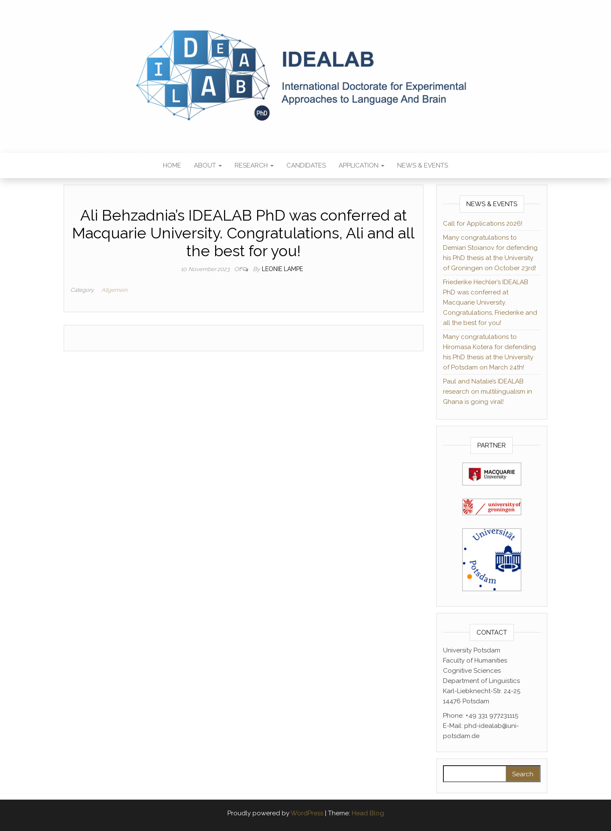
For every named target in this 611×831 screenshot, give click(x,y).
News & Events (422, 165)
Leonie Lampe (282, 269)
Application (361, 165)
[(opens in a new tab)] (491, 473)
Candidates (306, 165)
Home (172, 165)
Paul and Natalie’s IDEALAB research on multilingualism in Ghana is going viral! (487, 392)
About (208, 165)
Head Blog (368, 813)
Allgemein (114, 290)
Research (254, 165)
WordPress (307, 813)
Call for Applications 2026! (482, 223)
